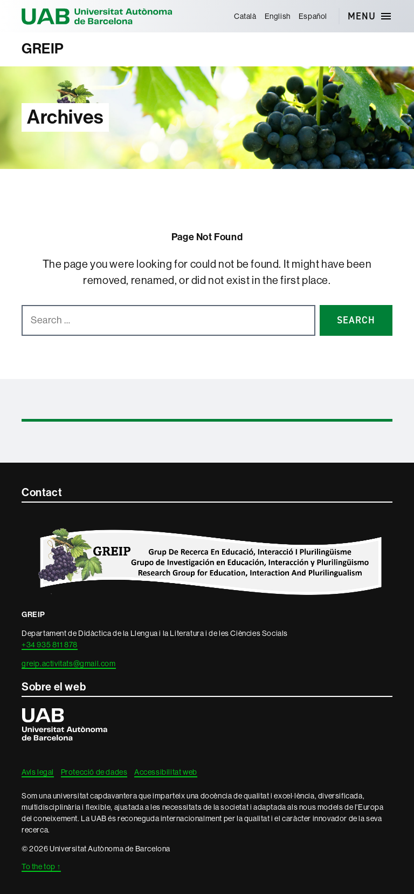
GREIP (43, 48)
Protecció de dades (94, 772)
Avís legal (38, 772)
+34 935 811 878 (50, 644)
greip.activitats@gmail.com (69, 663)
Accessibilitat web (165, 772)
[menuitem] (245, 16)
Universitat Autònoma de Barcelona (97, 16)
